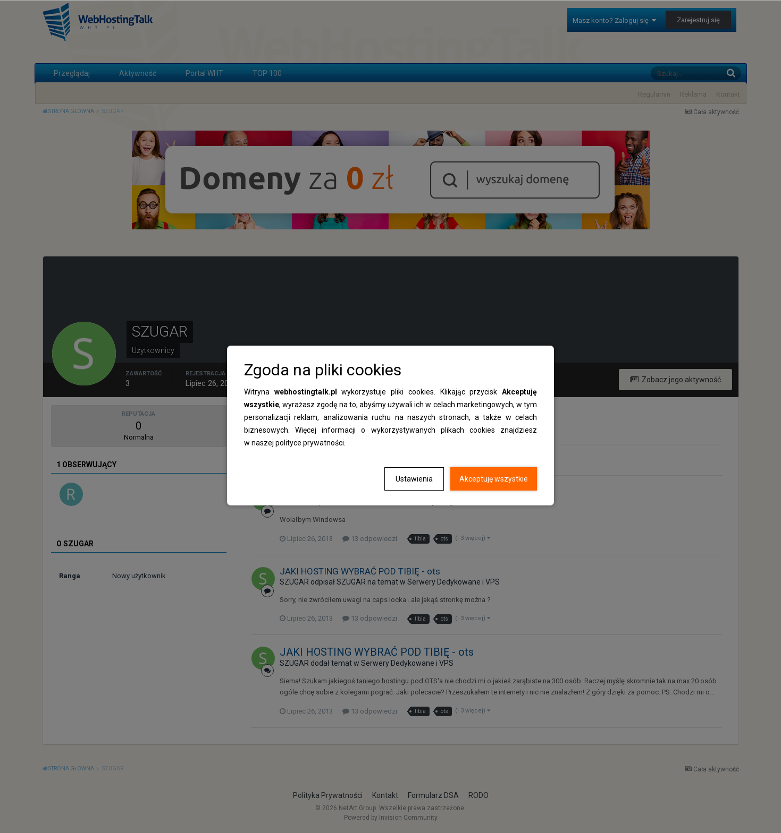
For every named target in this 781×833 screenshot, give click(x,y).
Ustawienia (414, 479)
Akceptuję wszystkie (493, 479)
